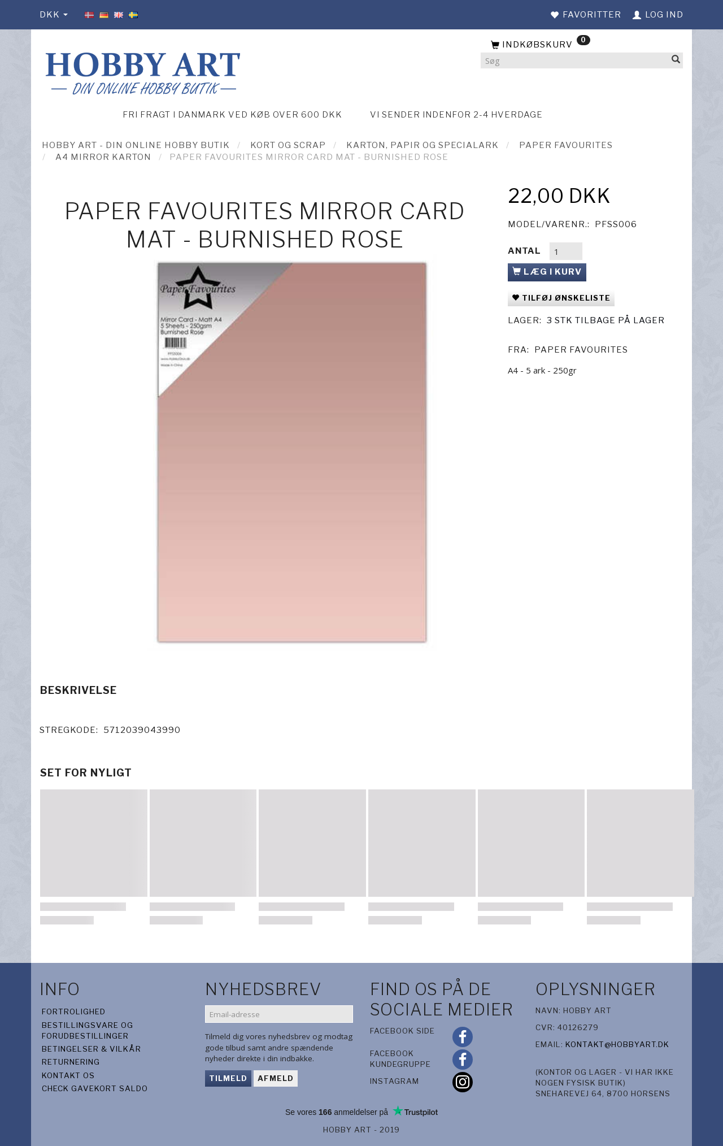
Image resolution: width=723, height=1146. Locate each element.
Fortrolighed (74, 1011)
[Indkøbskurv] (582, 45)
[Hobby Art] (141, 71)
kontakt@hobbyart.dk (617, 1044)
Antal (525, 251)
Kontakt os (68, 1075)
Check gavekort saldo (95, 1088)
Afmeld (276, 1078)
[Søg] (676, 61)
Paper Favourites (581, 350)
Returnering (71, 1061)
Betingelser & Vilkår (91, 1048)
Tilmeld (228, 1078)
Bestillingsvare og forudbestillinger (87, 1030)
